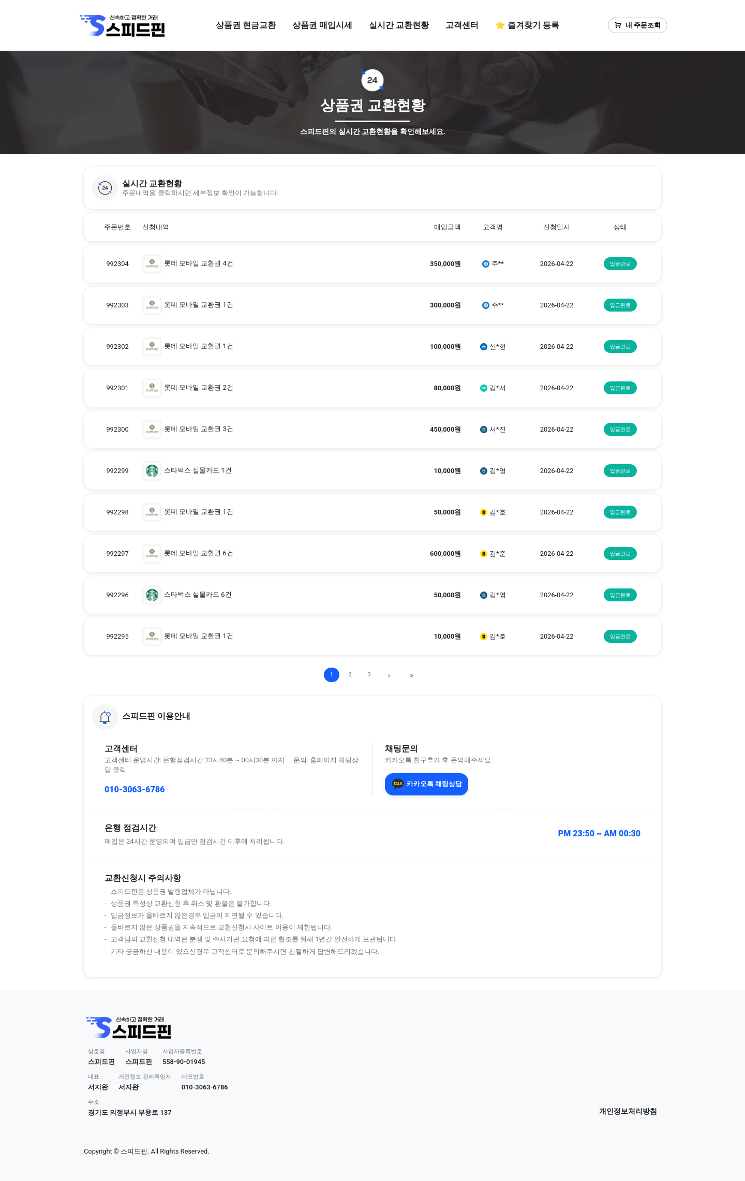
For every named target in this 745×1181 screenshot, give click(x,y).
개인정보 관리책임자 (144, 1076)
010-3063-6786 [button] (205, 1087)
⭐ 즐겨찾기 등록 (527, 25)
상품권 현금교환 (246, 25)
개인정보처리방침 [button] (628, 1111)
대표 (93, 1076)
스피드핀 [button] (101, 1062)
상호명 (96, 1051)
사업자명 (136, 1051)
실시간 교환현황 (399, 25)
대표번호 (193, 1076)
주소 (93, 1102)
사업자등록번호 (182, 1051)
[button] (372, 188)
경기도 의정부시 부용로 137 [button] (129, 1112)
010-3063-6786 (135, 789)
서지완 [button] (98, 1087)
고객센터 (462, 25)
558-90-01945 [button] (183, 1062)
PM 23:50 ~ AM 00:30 (599, 833)
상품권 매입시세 (322, 25)
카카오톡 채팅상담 (426, 784)
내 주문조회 (638, 25)
